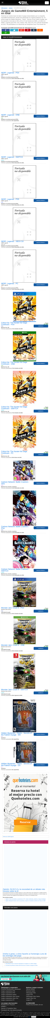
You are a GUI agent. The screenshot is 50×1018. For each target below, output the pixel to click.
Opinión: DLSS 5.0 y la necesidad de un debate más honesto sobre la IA (24, 890)
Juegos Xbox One (31, 998)
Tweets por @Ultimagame (8, 836)
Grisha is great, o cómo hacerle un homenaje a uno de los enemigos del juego (25, 955)
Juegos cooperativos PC (7, 1000)
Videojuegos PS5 (31, 992)
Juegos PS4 (29, 994)
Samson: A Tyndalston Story (8, 1008)
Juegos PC (29, 1000)
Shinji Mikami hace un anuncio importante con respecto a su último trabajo (21, 963)
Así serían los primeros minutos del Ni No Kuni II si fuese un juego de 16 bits (21, 965)
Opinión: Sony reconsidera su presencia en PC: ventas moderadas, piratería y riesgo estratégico (25, 899)
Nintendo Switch (30, 991)
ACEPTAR (34, 1016)
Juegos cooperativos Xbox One (9, 998)
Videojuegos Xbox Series (33, 996)
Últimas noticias (30, 989)
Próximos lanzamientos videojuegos (11, 989)
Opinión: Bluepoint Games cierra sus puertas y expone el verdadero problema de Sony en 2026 (25, 900)
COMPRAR (40, 326)
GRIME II (3, 1006)
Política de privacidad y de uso (34, 1004)
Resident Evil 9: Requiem (8, 1004)
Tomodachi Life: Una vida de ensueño (11, 1010)
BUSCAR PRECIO (40, 74)
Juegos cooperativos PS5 (8, 991)
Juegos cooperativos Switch (8, 994)
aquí (29, 1016)
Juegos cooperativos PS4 (8, 992)
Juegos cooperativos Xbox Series (10, 996)
